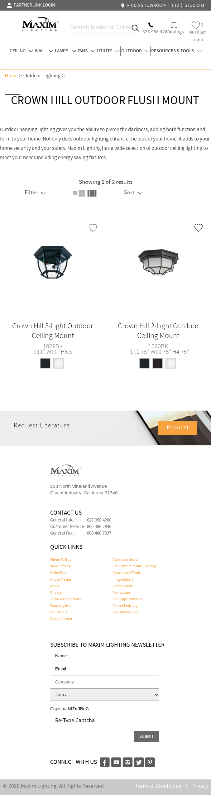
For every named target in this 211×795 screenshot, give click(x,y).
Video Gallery (123, 586)
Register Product (126, 612)
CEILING (21, 51)
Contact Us (58, 612)
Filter (35, 193)
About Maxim (60, 579)
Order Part (58, 572)
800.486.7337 (99, 533)
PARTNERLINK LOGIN (31, 5)
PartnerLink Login (127, 605)
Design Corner (61, 618)
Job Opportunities (127, 599)
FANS (86, 51)
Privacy (56, 592)
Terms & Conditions (65, 599)
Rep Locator (122, 592)
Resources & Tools (127, 572)
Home (11, 76)
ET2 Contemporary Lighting (134, 566)
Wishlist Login (197, 32)
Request (178, 427)
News (54, 586)
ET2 (175, 5)
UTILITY (108, 51)
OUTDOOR (135, 51)
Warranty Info (61, 605)
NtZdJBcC (78, 708)
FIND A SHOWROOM (144, 5)
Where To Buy (60, 559)
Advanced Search (126, 559)
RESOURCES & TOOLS (176, 51)
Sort (133, 193)
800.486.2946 (99, 527)
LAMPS (65, 51)
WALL (44, 51)
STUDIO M (194, 5)
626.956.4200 (99, 520)
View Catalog (60, 566)
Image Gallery (123, 579)
